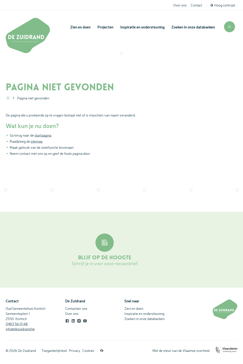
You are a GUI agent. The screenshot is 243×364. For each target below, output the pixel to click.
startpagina (43, 135)
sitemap (37, 141)
